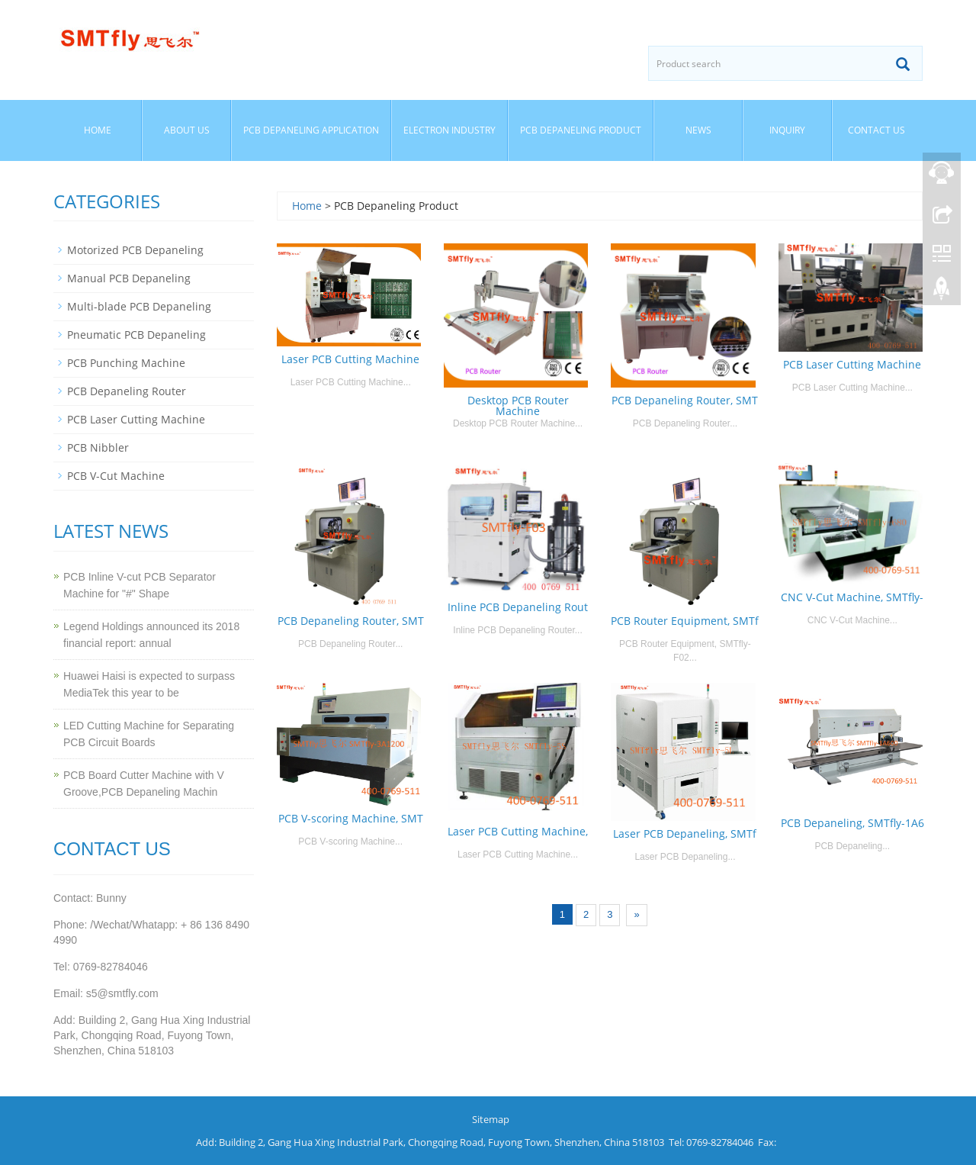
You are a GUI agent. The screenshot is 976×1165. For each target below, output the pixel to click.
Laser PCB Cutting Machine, (518, 831)
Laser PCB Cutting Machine (350, 359)
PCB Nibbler (98, 447)
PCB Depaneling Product (580, 130)
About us (187, 130)
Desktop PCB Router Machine (518, 405)
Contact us (876, 130)
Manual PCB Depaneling (129, 278)
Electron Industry (449, 130)
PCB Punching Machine (126, 363)
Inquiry (787, 130)
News (698, 130)
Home (97, 130)
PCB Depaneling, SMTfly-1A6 (852, 823)
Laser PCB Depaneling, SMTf (684, 833)
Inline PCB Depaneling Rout (518, 607)
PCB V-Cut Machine (116, 475)
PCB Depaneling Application (311, 130)
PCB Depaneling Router (126, 391)
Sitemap (490, 1119)
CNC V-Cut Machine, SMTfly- (852, 597)
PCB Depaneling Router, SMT (685, 400)
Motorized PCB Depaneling (135, 250)
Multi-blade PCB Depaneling (139, 306)
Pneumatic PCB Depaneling (136, 334)
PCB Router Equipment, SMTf (685, 620)
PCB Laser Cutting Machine (852, 364)
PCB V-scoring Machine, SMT (350, 818)
